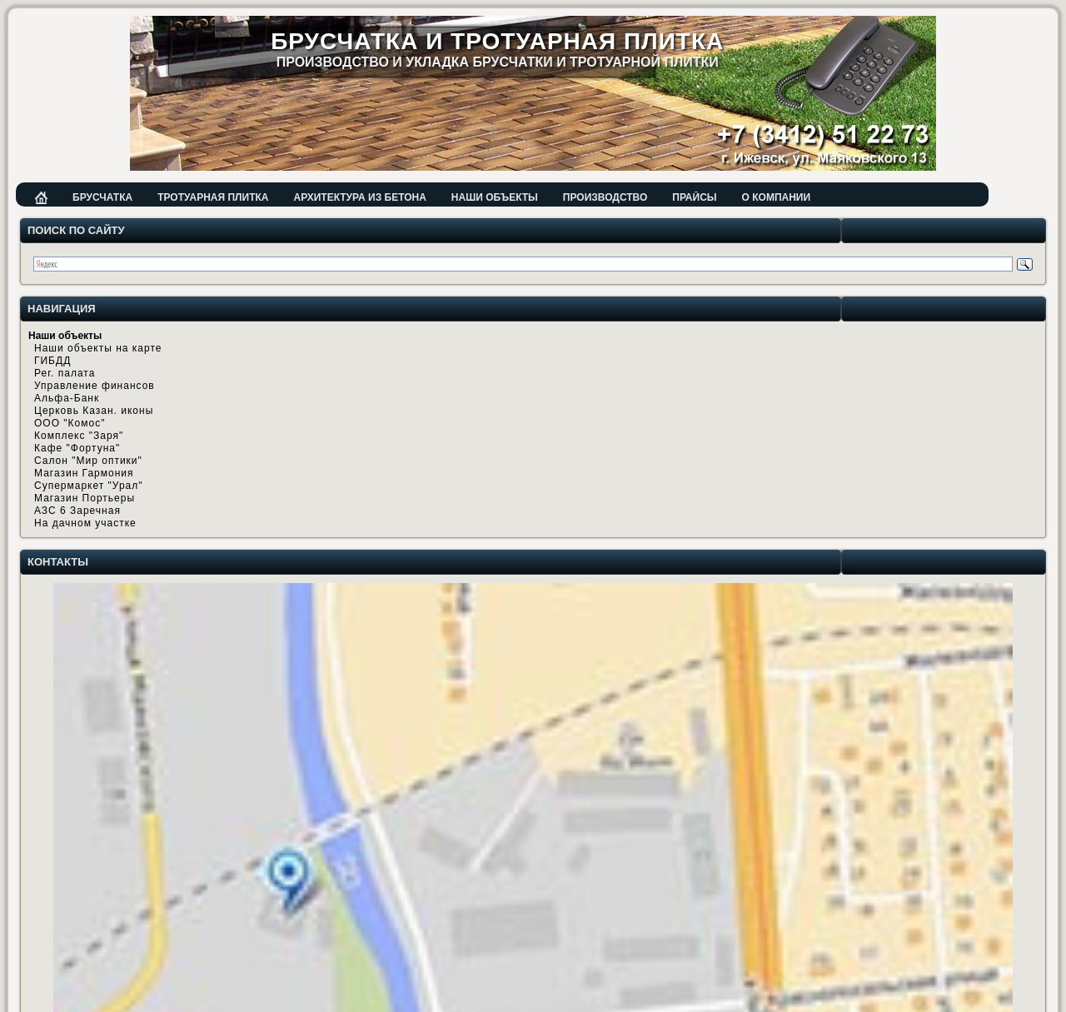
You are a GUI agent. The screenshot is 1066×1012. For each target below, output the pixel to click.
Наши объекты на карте (98, 348)
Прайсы (694, 197)
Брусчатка (102, 197)
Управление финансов (94, 385)
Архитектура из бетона (359, 197)
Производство (605, 197)
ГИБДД (52, 360)
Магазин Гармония (84, 473)
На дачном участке (85, 523)
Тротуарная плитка (212, 197)
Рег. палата (64, 373)
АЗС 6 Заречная (77, 510)
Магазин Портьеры (84, 498)
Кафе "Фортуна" (77, 448)
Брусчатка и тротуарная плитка (497, 41)
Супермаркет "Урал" (88, 485)
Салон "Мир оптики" (88, 460)
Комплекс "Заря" (78, 435)
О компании (776, 197)
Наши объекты (494, 197)
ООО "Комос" (69, 423)
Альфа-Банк (66, 398)
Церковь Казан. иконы (93, 410)
